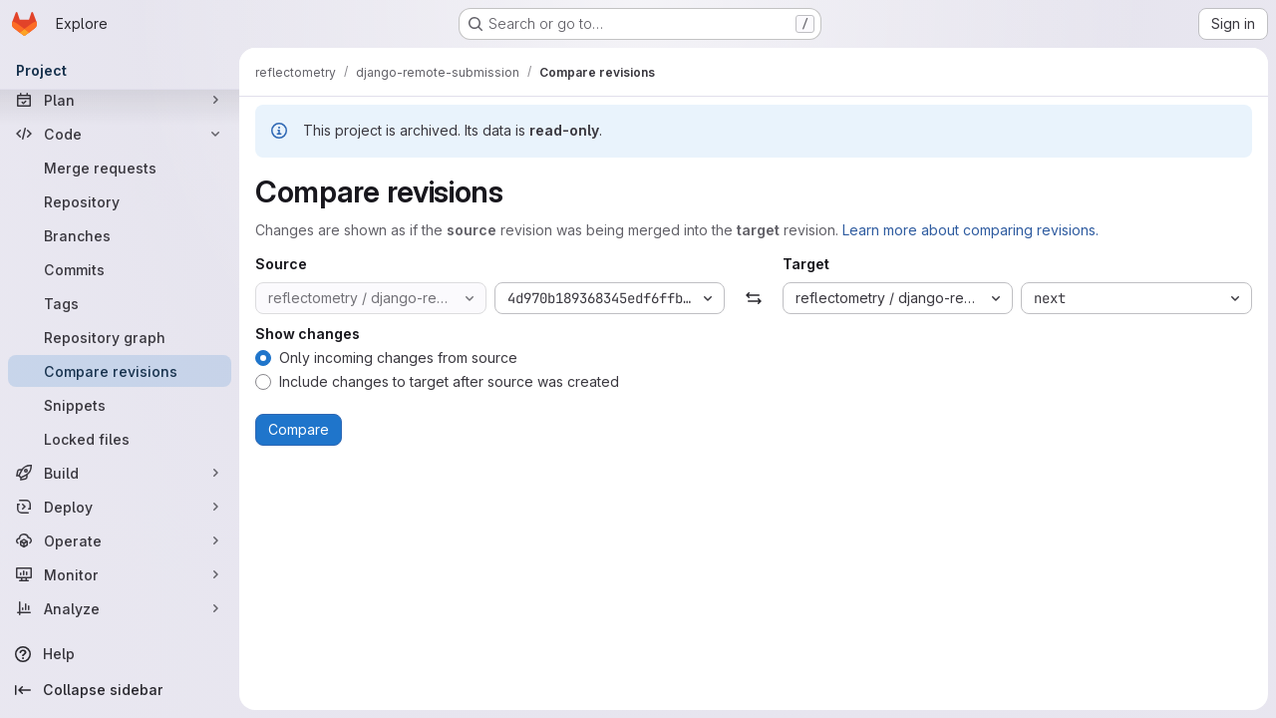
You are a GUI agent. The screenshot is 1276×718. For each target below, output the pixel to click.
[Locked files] (119, 439)
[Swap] (753, 298)
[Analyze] (119, 608)
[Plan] (119, 100)
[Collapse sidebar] (119, 690)
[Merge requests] (119, 167)
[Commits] (119, 269)
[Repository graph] (119, 337)
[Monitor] (119, 574)
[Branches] (119, 235)
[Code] (119, 134)
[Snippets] (119, 405)
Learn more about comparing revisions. (970, 229)
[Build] (119, 473)
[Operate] (119, 540)
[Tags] (119, 303)
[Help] (119, 654)
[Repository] (119, 201)
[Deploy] (119, 507)
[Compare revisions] (119, 371)
